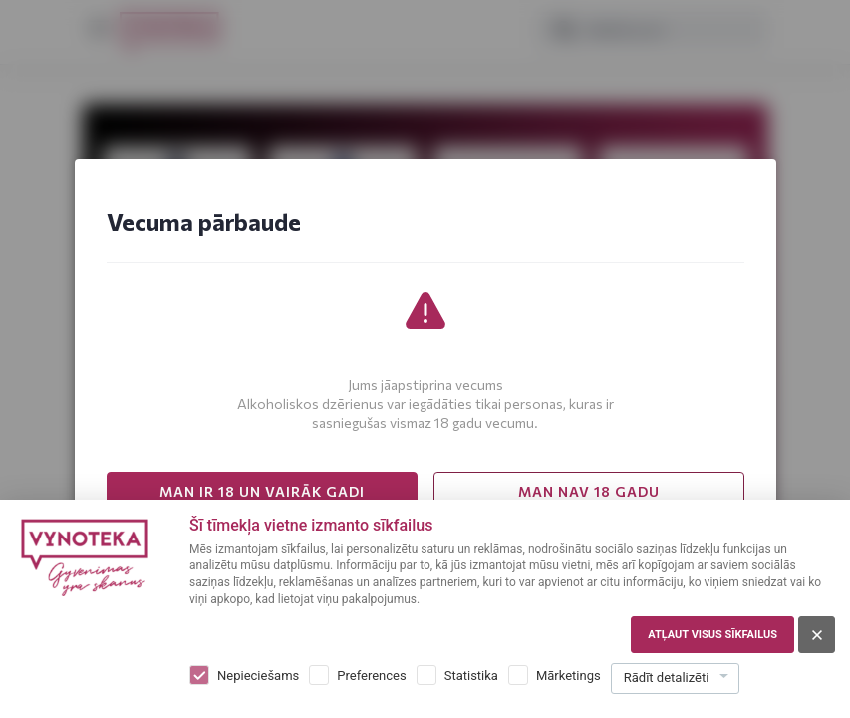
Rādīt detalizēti (666, 677)
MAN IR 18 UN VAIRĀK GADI (262, 491)
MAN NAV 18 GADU (589, 491)
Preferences (371, 675)
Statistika (471, 675)
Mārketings (568, 675)
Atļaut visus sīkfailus (712, 634)
